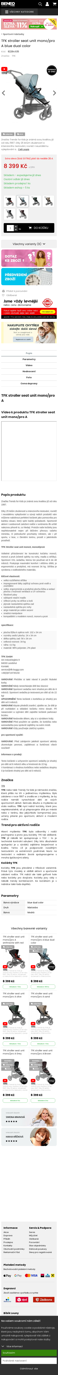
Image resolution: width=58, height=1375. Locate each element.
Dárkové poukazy (38, 1249)
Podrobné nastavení (15, 1360)
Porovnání (34, 1242)
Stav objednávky (37, 1245)
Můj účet (33, 1235)
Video (29, 365)
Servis (32, 1232)
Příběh (7, 1238)
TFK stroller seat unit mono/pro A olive (14, 995)
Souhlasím (9, 1352)
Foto (29, 377)
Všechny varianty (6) (29, 244)
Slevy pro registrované (40, 1252)
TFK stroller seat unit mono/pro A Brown (42, 1052)
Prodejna (8, 1242)
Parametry (29, 359)
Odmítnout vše (29, 1368)
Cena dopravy (29, 383)
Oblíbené (34, 1238)
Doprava (8, 1235)
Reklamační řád (12, 1252)
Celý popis (23, 149)
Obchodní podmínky (14, 1249)
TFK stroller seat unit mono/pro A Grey (14, 1052)
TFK (14, 55)
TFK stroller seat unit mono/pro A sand (42, 995)
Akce (6, 1232)
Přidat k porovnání (14, 291)
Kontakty (8, 1245)
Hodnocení (29, 371)
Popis (29, 353)
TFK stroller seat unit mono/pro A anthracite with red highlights (14, 941)
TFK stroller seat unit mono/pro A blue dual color (42, 939)
